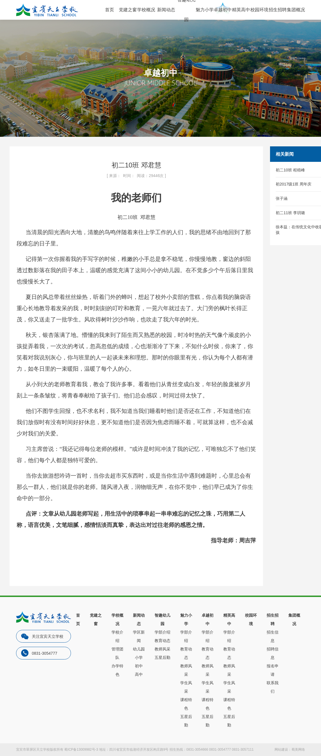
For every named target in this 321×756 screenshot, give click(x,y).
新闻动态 (166, 9)
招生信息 (272, 636)
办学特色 (117, 670)
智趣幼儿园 (162, 619)
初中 (139, 666)
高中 (139, 674)
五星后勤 (162, 657)
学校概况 (146, 9)
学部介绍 (162, 632)
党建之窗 (128, 9)
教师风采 (162, 649)
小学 (139, 657)
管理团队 (117, 653)
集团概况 (296, 9)
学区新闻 (139, 636)
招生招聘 (278, 9)
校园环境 (259, 9)
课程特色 (186, 703)
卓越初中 (223, 9)
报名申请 (272, 670)
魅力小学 (205, 9)
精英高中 (241, 9)
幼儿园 (139, 649)
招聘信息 (272, 653)
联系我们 (272, 687)
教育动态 (162, 640)
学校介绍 (117, 636)
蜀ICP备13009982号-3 (81, 749)
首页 (109, 9)
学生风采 (186, 687)
